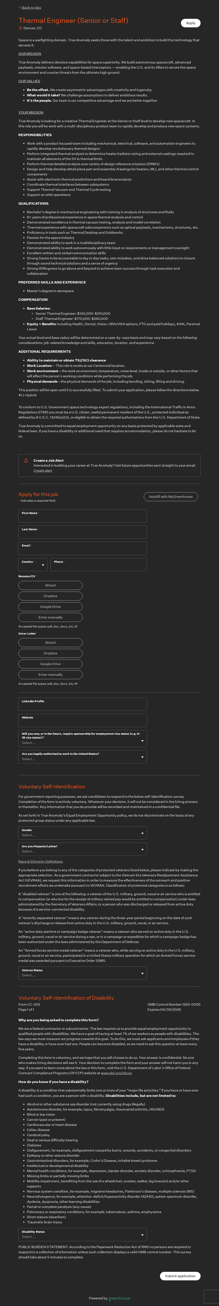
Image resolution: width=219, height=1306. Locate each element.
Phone (59, 562)
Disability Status (33, 1232)
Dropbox (51, 596)
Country (28, 562)
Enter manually (50, 617)
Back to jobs (29, 8)
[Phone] (99, 567)
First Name (30, 513)
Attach (50, 585)
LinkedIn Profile (33, 701)
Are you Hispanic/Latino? (39, 846)
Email (27, 545)
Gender (27, 830)
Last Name (30, 529)
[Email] (82, 551)
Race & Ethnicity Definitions (40, 861)
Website (27, 717)
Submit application (180, 1276)
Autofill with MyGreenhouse (171, 497)
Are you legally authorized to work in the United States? (61, 754)
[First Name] (82, 518)
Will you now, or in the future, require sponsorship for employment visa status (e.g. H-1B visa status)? (81, 735)
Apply (190, 23)
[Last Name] (82, 535)
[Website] (82, 723)
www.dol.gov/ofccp (116, 1073)
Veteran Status (32, 970)
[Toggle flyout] (43, 565)
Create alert (43, 471)
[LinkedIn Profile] (82, 707)
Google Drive (50, 607)
